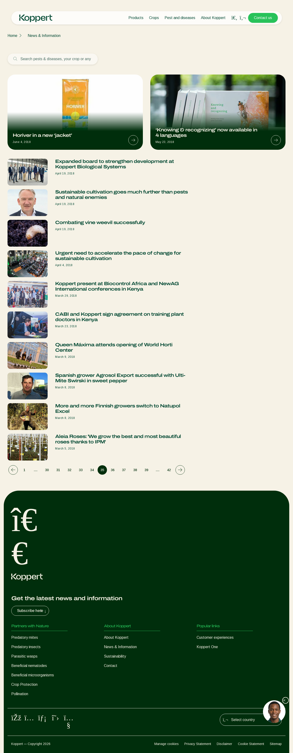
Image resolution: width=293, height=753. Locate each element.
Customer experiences (215, 637)
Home (12, 36)
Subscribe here (32, 611)
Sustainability (115, 656)
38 (135, 470)
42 (169, 470)
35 (102, 470)
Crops (154, 18)
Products (135, 18)
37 (124, 470)
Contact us (263, 18)
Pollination (19, 694)
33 (81, 470)
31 (58, 470)
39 (146, 470)
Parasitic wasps (24, 656)
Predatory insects (26, 647)
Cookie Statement (251, 744)
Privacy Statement (197, 744)
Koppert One (207, 647)
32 (69, 470)
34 (92, 470)
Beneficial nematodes (29, 666)
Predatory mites (24, 637)
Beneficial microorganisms (32, 675)
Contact (110, 666)
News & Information (44, 36)
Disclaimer (224, 744)
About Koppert (213, 18)
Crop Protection (24, 684)
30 (47, 470)
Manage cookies (166, 744)
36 (112, 470)
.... (36, 470)
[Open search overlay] (234, 18)
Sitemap (276, 744)
